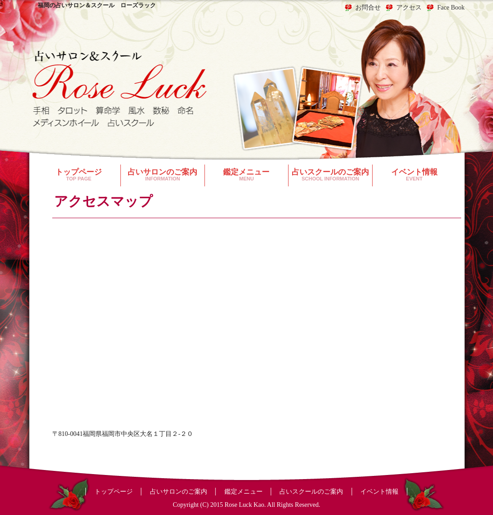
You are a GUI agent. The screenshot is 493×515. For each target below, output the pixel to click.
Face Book (450, 8)
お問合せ (368, 8)
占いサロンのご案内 (162, 175)
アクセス (409, 8)
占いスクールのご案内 (330, 175)
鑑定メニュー (247, 175)
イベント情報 (414, 175)
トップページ (79, 175)
